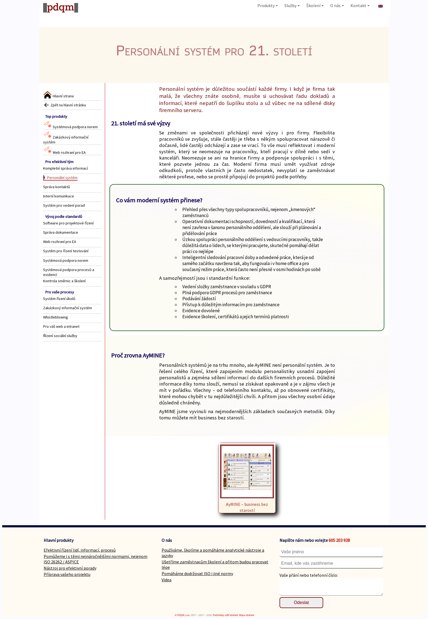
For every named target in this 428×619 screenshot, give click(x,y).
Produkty (267, 5)
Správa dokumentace (60, 232)
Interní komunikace (58, 196)
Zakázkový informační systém (67, 307)
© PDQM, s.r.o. (182, 615)
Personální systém (62, 177)
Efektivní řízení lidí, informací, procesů (80, 550)
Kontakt (360, 5)
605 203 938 (339, 540)
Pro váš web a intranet (61, 326)
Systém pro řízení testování (65, 250)
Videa (166, 579)
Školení (315, 5)
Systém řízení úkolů (59, 298)
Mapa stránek (246, 615)
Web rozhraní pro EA (64, 152)
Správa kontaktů (56, 186)
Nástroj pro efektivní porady (70, 568)
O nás (337, 5)
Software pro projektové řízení (68, 223)
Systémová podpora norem (70, 126)
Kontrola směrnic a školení (64, 280)
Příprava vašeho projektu (67, 574)
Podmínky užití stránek (225, 615)
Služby (292, 5)
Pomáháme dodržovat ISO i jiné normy (197, 573)
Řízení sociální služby (60, 335)
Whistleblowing (55, 317)
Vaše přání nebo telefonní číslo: (309, 575)
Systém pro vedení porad (64, 205)
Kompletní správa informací (65, 168)
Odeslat (301, 602)
